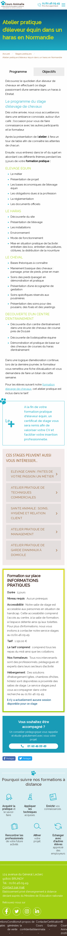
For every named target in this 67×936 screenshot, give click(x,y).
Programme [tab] (18, 71)
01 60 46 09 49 (33, 746)
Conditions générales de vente (13, 925)
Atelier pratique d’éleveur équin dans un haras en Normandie (32, 57)
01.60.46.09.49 (18, 883)
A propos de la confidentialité (28, 925)
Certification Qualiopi (54, 923)
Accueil (6, 54)
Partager (9, 758)
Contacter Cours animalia (41, 925)
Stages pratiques (23, 54)
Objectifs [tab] (49, 71)
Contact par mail (13, 887)
